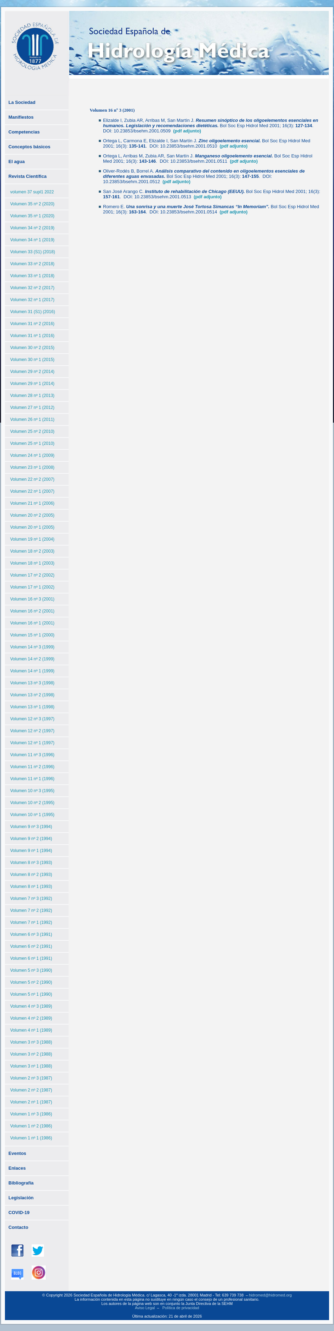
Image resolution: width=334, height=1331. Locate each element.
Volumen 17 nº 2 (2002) (32, 575)
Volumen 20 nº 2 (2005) (32, 515)
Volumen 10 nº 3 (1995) (32, 790)
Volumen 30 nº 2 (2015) (32, 347)
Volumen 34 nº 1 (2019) (32, 239)
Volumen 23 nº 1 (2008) (32, 467)
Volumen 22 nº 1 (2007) (32, 491)
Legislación (21, 1197)
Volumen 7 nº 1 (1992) (31, 922)
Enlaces (17, 1168)
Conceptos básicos (29, 146)
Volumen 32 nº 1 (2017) (32, 299)
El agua (16, 161)
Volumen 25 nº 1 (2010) (32, 443)
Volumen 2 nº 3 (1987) (31, 1078)
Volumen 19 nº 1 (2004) (32, 539)
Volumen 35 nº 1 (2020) (32, 215)
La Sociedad (22, 102)
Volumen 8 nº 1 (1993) (31, 886)
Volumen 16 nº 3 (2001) (32, 599)
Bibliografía (21, 1183)
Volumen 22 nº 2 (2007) (32, 479)
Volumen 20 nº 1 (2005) (32, 527)
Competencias (24, 132)
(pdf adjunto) (187, 130)
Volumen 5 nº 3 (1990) (31, 970)
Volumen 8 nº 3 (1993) (31, 862)
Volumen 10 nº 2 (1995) (32, 802)
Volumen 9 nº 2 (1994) (31, 838)
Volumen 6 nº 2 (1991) (31, 946)
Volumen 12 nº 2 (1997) (32, 730)
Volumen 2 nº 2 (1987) (31, 1090)
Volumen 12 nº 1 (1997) (32, 742)
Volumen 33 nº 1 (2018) (32, 275)
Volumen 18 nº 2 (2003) (32, 551)
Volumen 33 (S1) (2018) (32, 251)
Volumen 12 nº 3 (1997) (32, 718)
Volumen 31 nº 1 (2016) (32, 335)
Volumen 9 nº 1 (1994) (31, 850)
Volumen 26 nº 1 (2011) (32, 419)
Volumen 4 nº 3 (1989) (31, 1006)
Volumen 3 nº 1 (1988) (31, 1066)
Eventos (17, 1153)
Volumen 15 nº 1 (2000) (32, 635)
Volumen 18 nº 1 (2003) (32, 563)
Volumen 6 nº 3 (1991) (31, 934)
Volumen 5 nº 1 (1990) (31, 994)
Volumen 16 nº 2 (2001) (32, 611)
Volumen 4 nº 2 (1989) (31, 1018)
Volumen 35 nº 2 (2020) (32, 203)
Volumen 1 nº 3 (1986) (31, 1114)
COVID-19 (19, 1212)
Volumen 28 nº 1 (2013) (32, 395)
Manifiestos (21, 117)
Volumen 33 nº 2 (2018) (32, 263)
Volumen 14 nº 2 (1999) (32, 659)
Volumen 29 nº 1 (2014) (32, 383)
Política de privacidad (180, 1308)
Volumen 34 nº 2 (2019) (32, 227)
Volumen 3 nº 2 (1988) (31, 1054)
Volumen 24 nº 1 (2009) (32, 455)
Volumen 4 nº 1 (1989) (31, 1030)
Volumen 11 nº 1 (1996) (32, 778)
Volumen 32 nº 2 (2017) (32, 287)
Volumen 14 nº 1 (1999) (32, 670)
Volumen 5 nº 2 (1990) (31, 982)
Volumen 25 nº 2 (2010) (32, 431)
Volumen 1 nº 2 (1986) (31, 1126)
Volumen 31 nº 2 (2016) (32, 323)
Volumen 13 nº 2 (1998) (32, 694)
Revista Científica (27, 176)
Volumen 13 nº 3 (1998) (32, 682)
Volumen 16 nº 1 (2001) (32, 623)
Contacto (18, 1227)
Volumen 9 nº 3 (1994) (31, 826)
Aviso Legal (145, 1308)
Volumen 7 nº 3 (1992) (31, 898)
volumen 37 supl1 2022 (32, 191)
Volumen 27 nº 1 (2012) (32, 407)
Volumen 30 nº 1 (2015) (32, 359)
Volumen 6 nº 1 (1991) (31, 958)
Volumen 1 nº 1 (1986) (31, 1138)
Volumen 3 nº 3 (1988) (31, 1042)
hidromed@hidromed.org (270, 1295)
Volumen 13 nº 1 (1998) (32, 706)
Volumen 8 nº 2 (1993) (31, 874)
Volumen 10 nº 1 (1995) (32, 814)
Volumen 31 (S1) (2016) (32, 311)
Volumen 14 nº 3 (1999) (32, 647)
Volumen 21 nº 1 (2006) (32, 503)
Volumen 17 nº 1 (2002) (32, 587)
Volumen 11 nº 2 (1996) (32, 766)
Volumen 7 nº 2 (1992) (31, 910)
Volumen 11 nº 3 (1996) (32, 754)
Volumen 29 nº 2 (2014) (32, 371)
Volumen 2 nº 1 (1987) (31, 1102)
